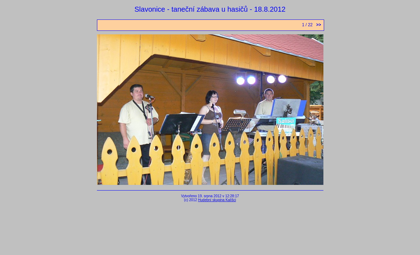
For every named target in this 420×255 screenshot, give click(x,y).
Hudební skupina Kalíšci (217, 200)
